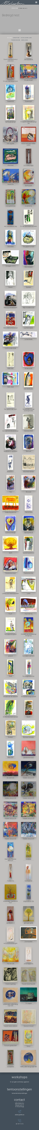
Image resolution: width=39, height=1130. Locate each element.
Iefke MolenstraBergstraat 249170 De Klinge (19, 1105)
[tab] (10, 37)
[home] (13, 2)
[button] (36, 2)
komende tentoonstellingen (19, 1093)
